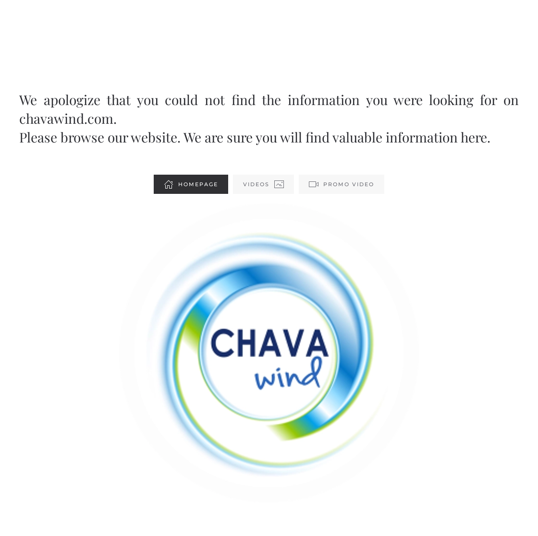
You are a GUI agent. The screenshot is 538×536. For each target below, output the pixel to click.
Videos (263, 184)
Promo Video (341, 184)
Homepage (191, 184)
